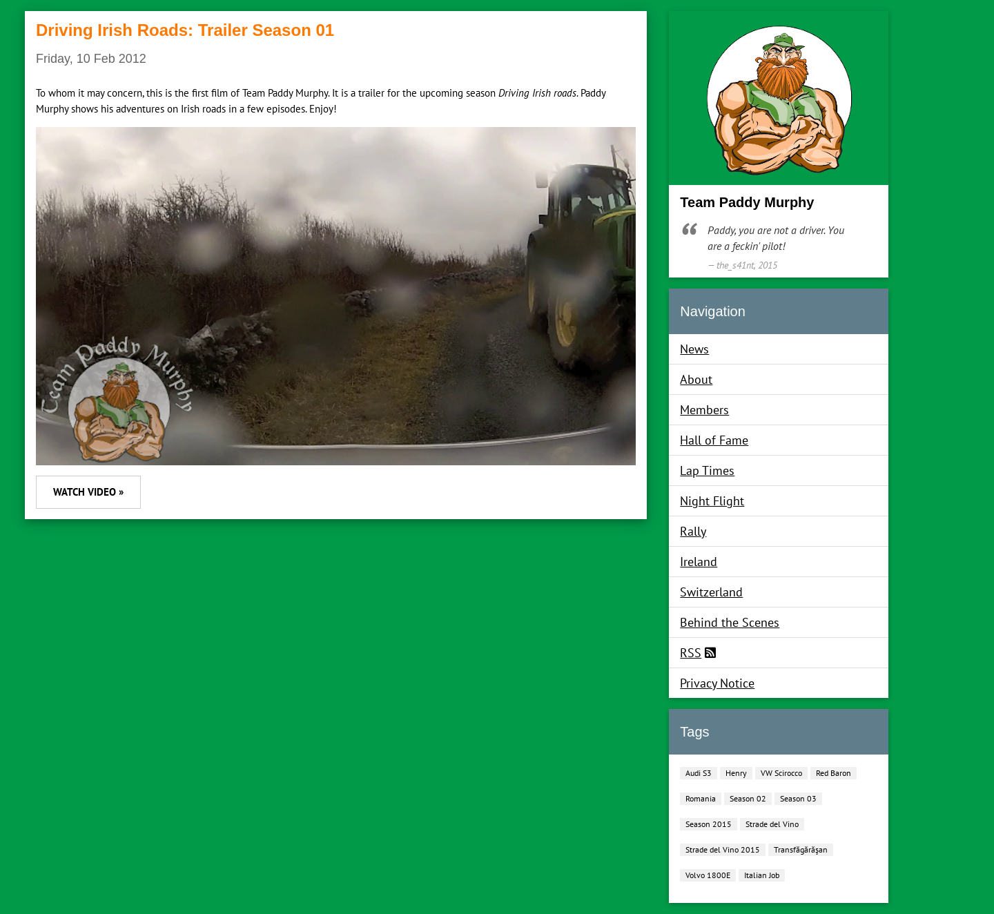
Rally (693, 531)
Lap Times (707, 470)
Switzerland (711, 592)
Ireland (698, 562)
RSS (690, 653)
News (694, 349)
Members (704, 410)
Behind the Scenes (729, 622)
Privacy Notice (717, 683)
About (696, 379)
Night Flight (712, 501)
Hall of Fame (714, 440)
